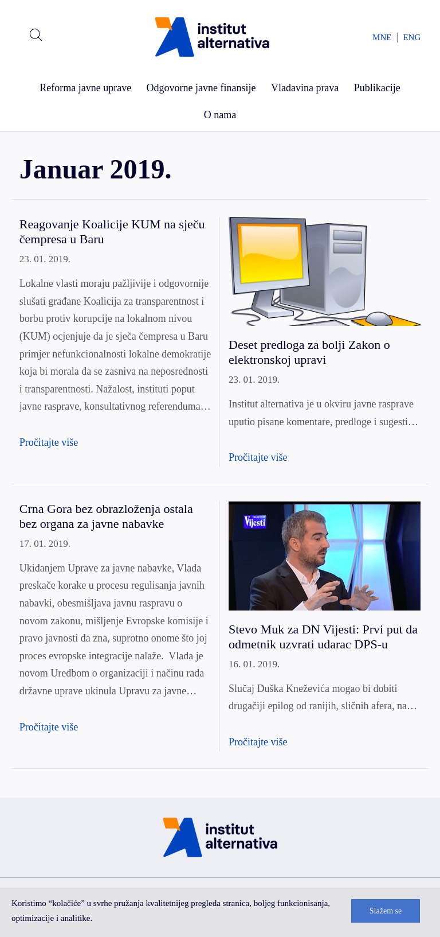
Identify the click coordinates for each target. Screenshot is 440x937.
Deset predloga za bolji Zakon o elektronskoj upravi (309, 352)
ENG (412, 37)
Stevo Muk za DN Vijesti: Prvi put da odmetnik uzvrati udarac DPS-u (323, 636)
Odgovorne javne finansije (201, 88)
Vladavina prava (305, 88)
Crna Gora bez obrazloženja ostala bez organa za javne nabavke (106, 516)
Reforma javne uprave (85, 88)
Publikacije (377, 88)
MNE (381, 37)
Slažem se (386, 911)
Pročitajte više (48, 442)
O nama (220, 114)
